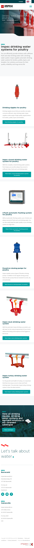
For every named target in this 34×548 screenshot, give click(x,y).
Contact (21, 2)
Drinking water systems (12, 20)
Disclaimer (20, 538)
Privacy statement (12, 540)
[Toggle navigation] (30, 6)
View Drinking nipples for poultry (14, 122)
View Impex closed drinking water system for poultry (16, 174)
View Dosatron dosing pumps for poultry (16, 284)
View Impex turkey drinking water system (16, 391)
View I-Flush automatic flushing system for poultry (17, 229)
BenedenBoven (26, 540)
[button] (28, 1)
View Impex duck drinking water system (16, 338)
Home (3, 20)
